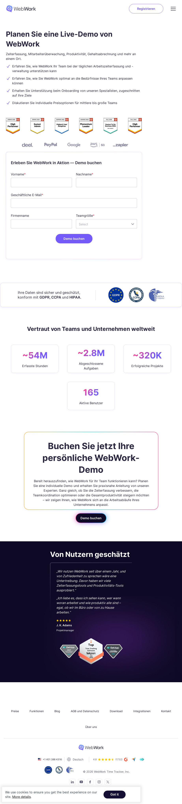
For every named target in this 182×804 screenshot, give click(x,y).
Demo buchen (91, 518)
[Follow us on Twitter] (106, 782)
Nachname (84, 174)
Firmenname (20, 216)
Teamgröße (84, 216)
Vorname (17, 174)
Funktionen (37, 711)
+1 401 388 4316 (52, 759)
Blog (57, 711)
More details (21, 797)
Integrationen (141, 711)
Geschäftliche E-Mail (26, 195)
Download (116, 711)
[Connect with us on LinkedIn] (71, 782)
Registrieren (146, 9)
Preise (15, 711)
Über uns (91, 727)
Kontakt (166, 711)
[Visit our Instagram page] (97, 782)
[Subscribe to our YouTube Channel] (80, 782)
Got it (114, 794)
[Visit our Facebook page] (89, 782)
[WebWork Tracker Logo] (23, 8)
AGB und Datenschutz (85, 711)
